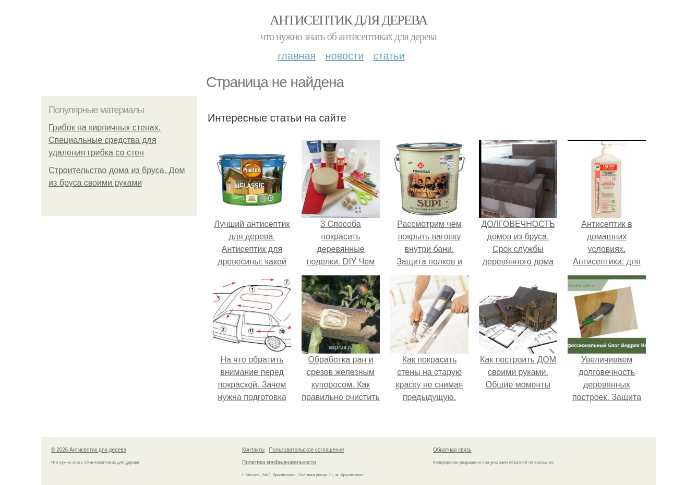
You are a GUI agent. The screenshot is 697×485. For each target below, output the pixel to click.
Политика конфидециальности (279, 462)
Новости (344, 56)
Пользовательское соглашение (306, 450)
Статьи (388, 56)
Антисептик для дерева (348, 20)
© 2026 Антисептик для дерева (88, 450)
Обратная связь (452, 450)
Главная (297, 56)
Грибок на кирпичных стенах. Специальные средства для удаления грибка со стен (105, 140)
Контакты (253, 450)
